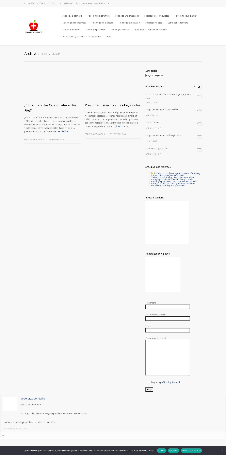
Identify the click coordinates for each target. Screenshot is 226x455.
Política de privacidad (191, 450)
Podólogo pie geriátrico (99, 15)
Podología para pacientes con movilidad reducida (174, 181)
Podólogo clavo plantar (185, 15)
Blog (109, 36)
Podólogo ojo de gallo (129, 22)
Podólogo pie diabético (102, 22)
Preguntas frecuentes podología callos (112, 105)
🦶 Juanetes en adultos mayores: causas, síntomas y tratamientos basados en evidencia (175, 174)
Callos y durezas (57, 139)
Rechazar (173, 450)
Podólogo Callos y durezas (156, 15)
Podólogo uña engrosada (127, 15)
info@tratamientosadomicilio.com (94, 3)
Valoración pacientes (95, 29)
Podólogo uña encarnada (74, 22)
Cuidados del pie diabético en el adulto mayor (172, 179)
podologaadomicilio (34, 139)
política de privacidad (170, 382)
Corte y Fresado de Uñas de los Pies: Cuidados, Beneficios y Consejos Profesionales (173, 184)
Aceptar (161, 450)
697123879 (67, 3)
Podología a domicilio (72, 15)
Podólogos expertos (120, 29)
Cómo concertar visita (178, 22)
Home (44, 54)
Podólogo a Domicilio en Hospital (151, 29)
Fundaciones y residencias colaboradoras (82, 36)
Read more (63, 131)
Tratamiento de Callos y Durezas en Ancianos (172, 177)
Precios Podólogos (71, 29)
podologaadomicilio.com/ (15, 428)
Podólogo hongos (153, 22)
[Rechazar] (222, 450)
